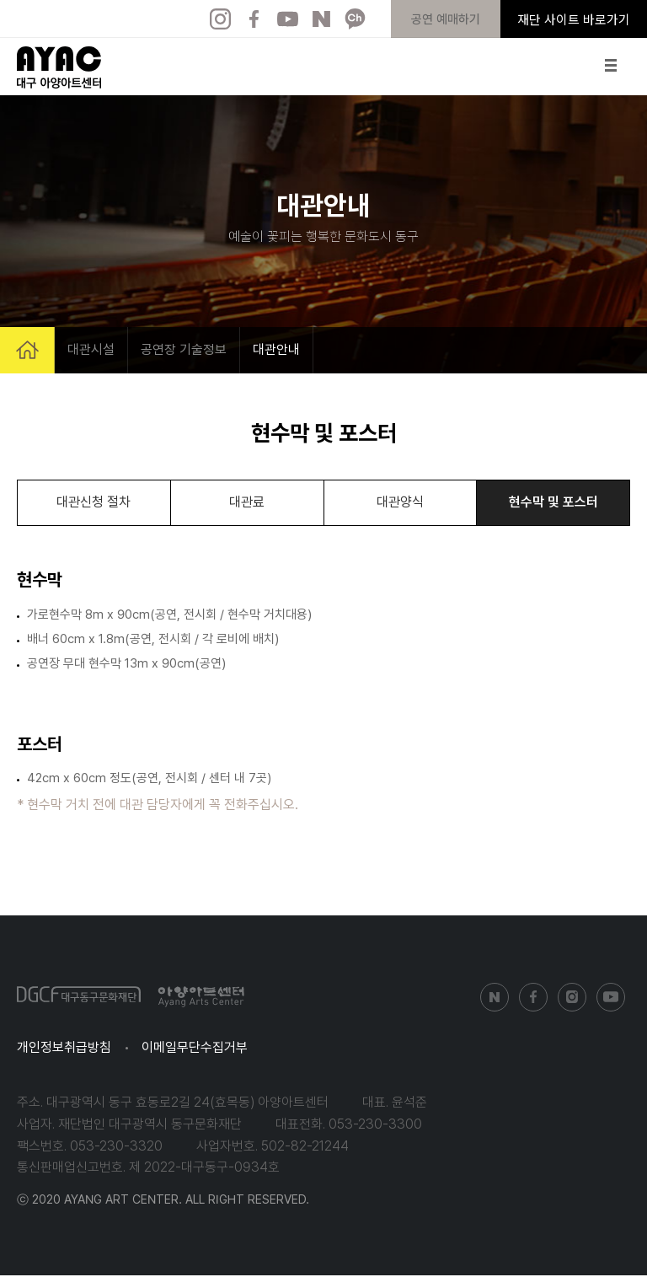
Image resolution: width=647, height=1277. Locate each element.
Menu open (612, 65)
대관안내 (276, 349)
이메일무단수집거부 (195, 1049)
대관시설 (91, 349)
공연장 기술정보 (184, 349)
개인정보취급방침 (64, 1049)
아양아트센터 (59, 67)
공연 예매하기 (445, 19)
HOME (27, 349)
